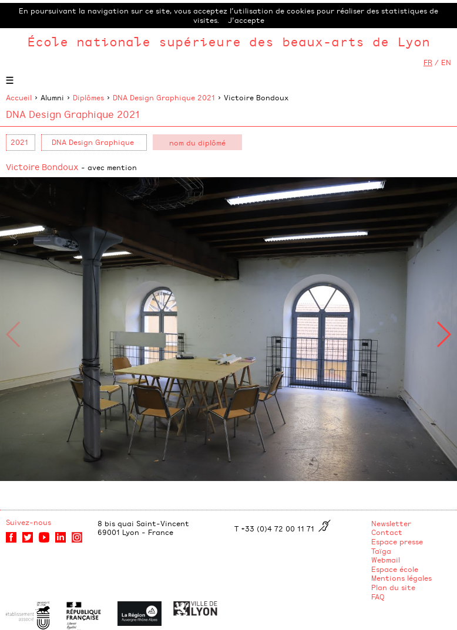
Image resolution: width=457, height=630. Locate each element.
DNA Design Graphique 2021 (164, 97)
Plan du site (393, 587)
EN (446, 62)
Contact (386, 532)
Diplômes (88, 97)
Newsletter (391, 523)
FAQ (378, 596)
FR (428, 62)
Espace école (394, 569)
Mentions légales (401, 578)
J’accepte (246, 20)
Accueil (19, 97)
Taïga (381, 551)
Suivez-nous (28, 522)
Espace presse (397, 541)
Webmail (385, 559)
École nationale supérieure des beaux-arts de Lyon (228, 41)
